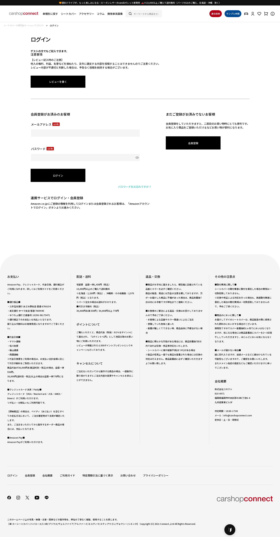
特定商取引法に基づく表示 (97, 475)
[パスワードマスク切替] (137, 157)
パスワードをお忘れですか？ (134, 186)
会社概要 (47, 475)
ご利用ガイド (67, 475)
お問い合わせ (128, 475)
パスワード (42, 149)
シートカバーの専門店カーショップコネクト (24, 25)
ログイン (12, 475)
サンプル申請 (233, 13)
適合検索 (215, 13)
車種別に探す (50, 13)
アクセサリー (86, 13)
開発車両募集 (115, 13)
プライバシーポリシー (156, 475)
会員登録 (30, 475)
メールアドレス (45, 124)
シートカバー (68, 13)
